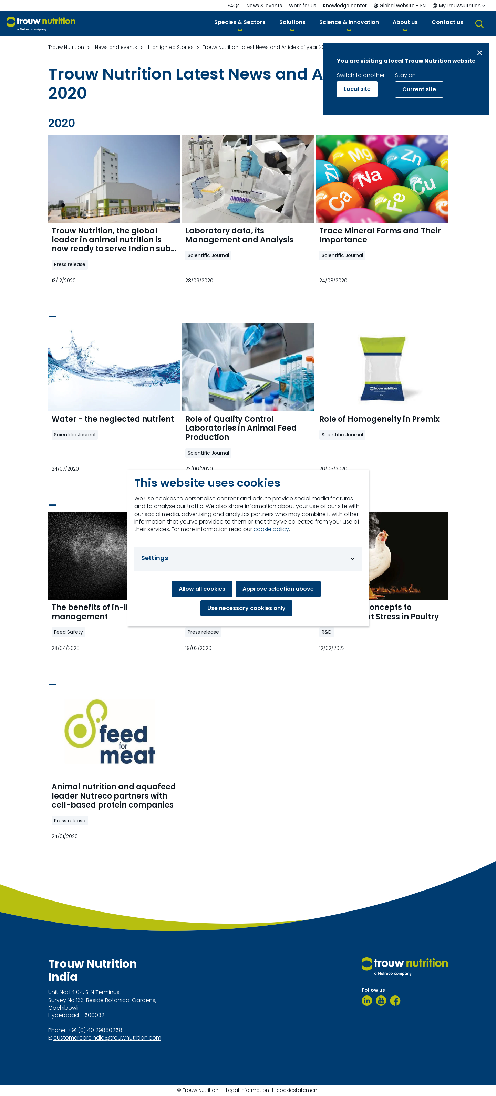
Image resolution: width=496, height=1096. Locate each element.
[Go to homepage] (41, 24)
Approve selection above (278, 589)
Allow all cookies (202, 589)
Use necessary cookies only (246, 608)
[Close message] (479, 52)
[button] (239, 23)
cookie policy (271, 529)
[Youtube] (381, 1000)
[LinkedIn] (367, 1000)
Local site (357, 89)
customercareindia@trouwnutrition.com (107, 1038)
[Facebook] (395, 1000)
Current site (419, 89)
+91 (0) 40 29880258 (95, 1030)
